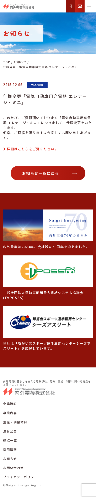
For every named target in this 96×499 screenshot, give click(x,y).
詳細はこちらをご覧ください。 (32, 148)
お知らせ (10, 458)
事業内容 (10, 413)
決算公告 (10, 431)
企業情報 (10, 404)
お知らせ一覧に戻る (40, 173)
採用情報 (10, 449)
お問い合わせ (13, 468)
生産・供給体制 (15, 422)
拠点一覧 (10, 440)
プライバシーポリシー (20, 477)
